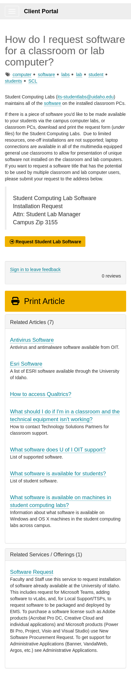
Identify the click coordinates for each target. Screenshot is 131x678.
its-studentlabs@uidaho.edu (86, 96)
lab (79, 74)
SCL (32, 81)
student (96, 74)
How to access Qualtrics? (40, 394)
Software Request (31, 572)
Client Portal (41, 11)
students (13, 81)
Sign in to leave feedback (35, 269)
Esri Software (26, 364)
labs (65, 74)
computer (22, 74)
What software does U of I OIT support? (57, 450)
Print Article (37, 301)
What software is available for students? (58, 474)
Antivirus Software (32, 340)
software (46, 74)
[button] (45, 241)
